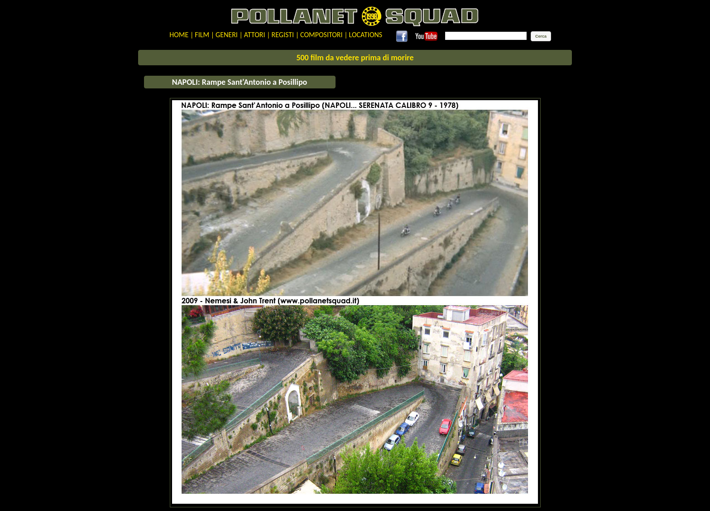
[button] (541, 36)
